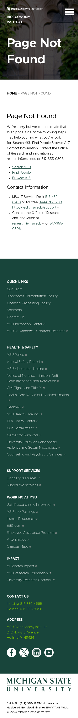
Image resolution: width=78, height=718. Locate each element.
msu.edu (52, 703)
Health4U (16, 407)
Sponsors (14, 310)
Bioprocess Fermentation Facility (32, 296)
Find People (21, 172)
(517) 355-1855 (30, 703)
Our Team (14, 289)
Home (12, 93)
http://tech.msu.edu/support (36, 207)
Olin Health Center (23, 421)
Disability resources (24, 478)
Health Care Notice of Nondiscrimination (38, 397)
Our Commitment (22, 428)
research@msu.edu (28, 223)
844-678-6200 (50, 202)
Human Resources (23, 518)
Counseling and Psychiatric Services (37, 454)
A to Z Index (18, 539)
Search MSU (21, 167)
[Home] (39, 691)
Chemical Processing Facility (29, 303)
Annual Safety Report (26, 361)
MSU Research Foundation (29, 573)
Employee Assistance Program (32, 532)
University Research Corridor (31, 580)
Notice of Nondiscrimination (26, 707)
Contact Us (15, 317)
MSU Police (17, 354)
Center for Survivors (25, 435)
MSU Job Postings (23, 511)
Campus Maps (19, 546)
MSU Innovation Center (27, 324)
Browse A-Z (21, 178)
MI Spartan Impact (22, 566)
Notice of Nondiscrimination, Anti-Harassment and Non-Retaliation (33, 378)
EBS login (16, 525)
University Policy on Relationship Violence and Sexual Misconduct (34, 445)
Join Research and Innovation (32, 504)
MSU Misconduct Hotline (27, 369)
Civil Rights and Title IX (26, 388)
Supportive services (24, 485)
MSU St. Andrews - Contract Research (38, 331)
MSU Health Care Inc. (25, 414)
